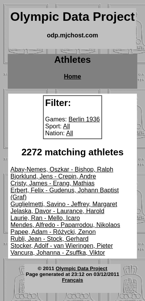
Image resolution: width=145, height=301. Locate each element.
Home (72, 76)
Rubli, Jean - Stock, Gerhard (49, 238)
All (66, 126)
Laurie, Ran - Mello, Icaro (45, 218)
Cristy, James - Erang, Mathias (52, 183)
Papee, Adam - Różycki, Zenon (53, 232)
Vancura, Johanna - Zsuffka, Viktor (57, 252)
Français (72, 280)
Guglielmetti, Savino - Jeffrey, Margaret (63, 204)
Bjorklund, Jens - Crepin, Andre (53, 176)
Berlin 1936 (84, 119)
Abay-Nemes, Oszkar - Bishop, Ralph (61, 169)
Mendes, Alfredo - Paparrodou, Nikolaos (65, 225)
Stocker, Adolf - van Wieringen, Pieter (61, 245)
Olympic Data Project (81, 268)
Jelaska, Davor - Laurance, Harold (57, 211)
